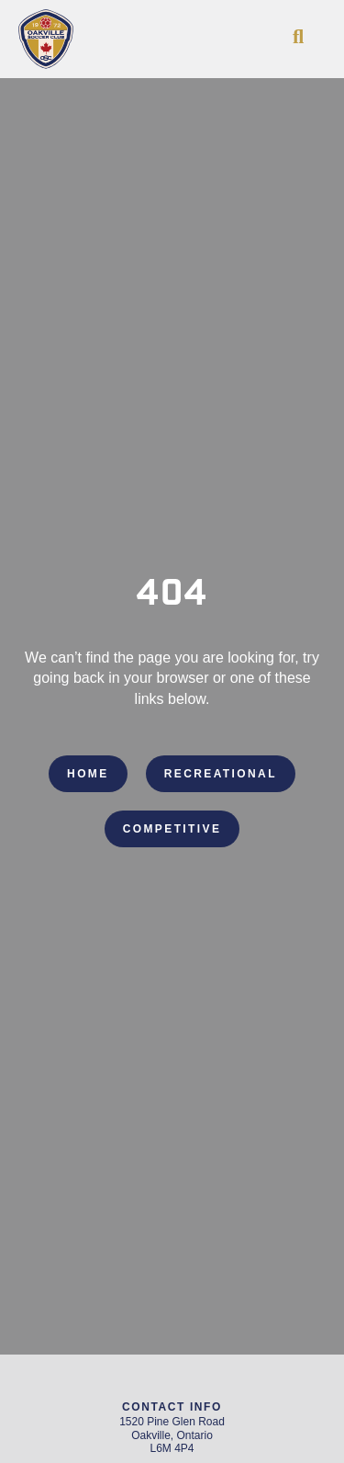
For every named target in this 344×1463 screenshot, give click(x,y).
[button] (298, 36)
